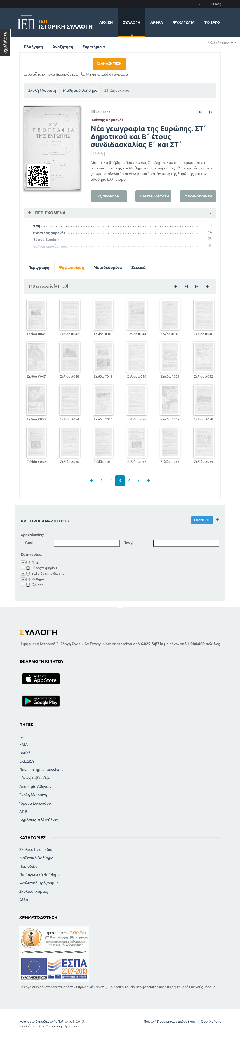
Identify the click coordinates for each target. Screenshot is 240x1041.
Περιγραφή (38, 267)
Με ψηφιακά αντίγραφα (104, 74)
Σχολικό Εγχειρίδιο (35, 849)
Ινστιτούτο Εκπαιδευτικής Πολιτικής (45, 1021)
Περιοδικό (28, 866)
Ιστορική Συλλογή (66, 23)
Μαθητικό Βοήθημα (80, 90)
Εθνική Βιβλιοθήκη (36, 778)
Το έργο (212, 22)
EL (197, 4)
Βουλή (24, 753)
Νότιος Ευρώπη (46, 239)
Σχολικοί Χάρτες (33, 891)
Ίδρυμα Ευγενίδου (35, 803)
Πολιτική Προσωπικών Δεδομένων (170, 1021)
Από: (29, 542)
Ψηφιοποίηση (71, 267)
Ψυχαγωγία (183, 22)
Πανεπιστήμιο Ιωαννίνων (41, 769)
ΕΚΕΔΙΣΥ (26, 761)
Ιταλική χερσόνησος (49, 246)
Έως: (128, 542)
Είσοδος (215, 4)
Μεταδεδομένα (107, 267)
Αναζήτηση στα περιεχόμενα (51, 74)
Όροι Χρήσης (211, 1021)
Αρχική (106, 22)
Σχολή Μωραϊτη (42, 90)
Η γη (36, 226)
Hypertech (71, 1026)
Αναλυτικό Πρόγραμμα (39, 883)
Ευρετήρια (94, 46)
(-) (235, 42)
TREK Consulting (49, 1026)
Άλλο (23, 900)
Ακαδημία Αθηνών (35, 786)
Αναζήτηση (62, 46)
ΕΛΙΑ (23, 744)
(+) (231, 42)
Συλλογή (131, 22)
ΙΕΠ (22, 736)
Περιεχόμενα (50, 212)
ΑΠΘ (23, 811)
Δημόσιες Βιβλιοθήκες (38, 820)
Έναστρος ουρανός (49, 233)
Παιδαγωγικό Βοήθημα (39, 874)
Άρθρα (156, 22)
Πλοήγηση (33, 46)
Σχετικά (138, 267)
